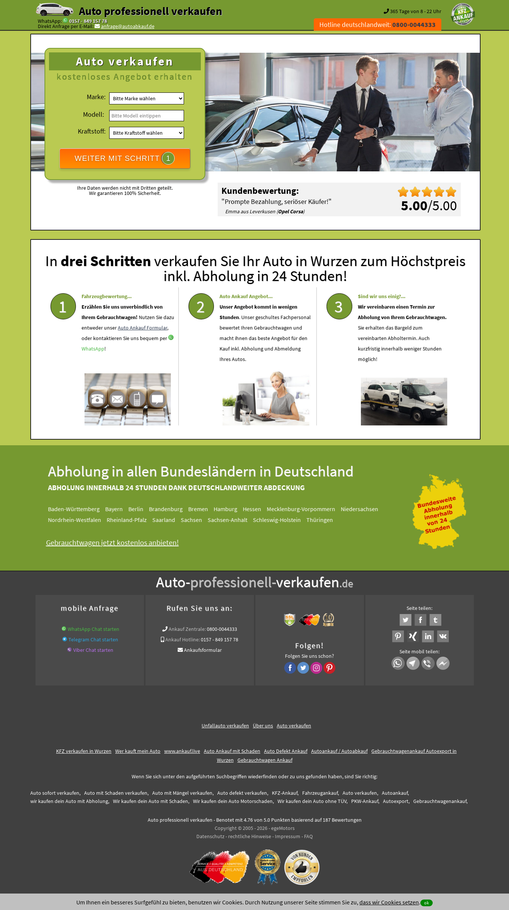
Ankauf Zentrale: (187, 629)
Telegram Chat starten (93, 639)
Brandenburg (171, 509)
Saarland (169, 519)
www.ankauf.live (182, 751)
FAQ (308, 836)
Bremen (204, 509)
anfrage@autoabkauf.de (127, 26)
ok (426, 903)
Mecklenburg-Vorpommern (306, 509)
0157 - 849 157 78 (88, 21)
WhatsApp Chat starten (93, 629)
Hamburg (231, 509)
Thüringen (325, 519)
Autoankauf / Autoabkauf (339, 751)
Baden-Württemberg (79, 509)
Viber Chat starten (93, 650)
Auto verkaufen (294, 725)
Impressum (287, 836)
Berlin (141, 509)
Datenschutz (210, 836)
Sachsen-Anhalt (233, 519)
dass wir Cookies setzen (389, 902)
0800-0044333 (222, 629)
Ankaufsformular (203, 650)
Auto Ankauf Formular (142, 347)
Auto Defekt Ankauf (285, 751)
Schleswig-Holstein (282, 519)
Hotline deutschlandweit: (377, 24)
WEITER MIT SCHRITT (125, 158)
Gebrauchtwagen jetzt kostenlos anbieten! (118, 542)
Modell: (93, 114)
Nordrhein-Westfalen (80, 519)
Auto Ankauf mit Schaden (232, 751)
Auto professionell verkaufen (150, 11)
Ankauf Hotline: (182, 639)
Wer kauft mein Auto (137, 751)
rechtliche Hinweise (249, 836)
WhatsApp (93, 368)
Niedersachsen (365, 509)
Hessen (257, 509)
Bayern (119, 509)
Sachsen (197, 519)
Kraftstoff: (91, 131)
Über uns (263, 725)
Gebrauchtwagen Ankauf (264, 760)
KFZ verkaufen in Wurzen (83, 751)
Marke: (96, 96)
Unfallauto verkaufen (225, 725)
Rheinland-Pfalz (132, 519)
